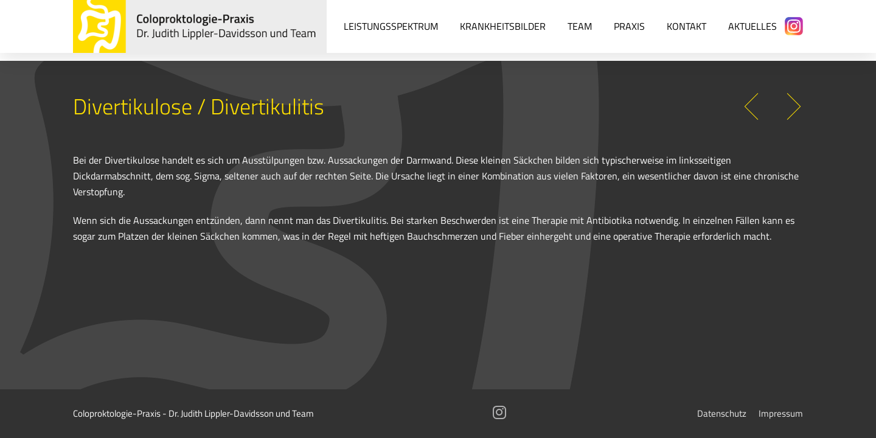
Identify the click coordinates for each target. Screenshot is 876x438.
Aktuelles (752, 25)
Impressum (781, 413)
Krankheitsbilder (503, 25)
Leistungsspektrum (391, 25)
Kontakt (686, 25)
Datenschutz (721, 413)
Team (580, 25)
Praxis (629, 25)
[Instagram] (794, 26)
